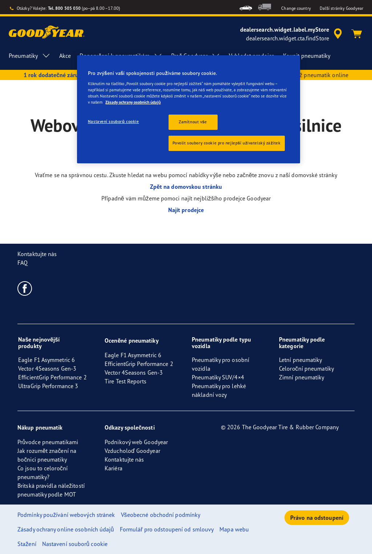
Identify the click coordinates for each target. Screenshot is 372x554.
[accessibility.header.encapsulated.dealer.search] (292, 34)
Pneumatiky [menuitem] (29, 55)
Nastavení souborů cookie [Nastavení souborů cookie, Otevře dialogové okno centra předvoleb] (113, 121)
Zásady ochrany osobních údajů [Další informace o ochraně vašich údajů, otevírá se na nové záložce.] (133, 102)
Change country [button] (296, 8)
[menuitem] (245, 7)
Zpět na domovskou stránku (186, 186)
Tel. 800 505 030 (64, 8)
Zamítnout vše (193, 121)
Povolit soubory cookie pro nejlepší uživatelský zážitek (227, 143)
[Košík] (356, 33)
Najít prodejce (186, 210)
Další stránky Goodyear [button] (341, 8)
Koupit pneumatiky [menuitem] (307, 55)
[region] (188, 109)
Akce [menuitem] (65, 55)
